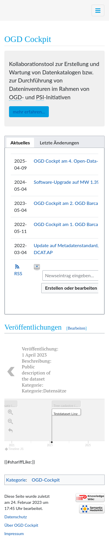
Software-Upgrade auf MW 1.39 (66, 182)
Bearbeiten (76, 328)
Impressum (14, 533)
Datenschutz (15, 516)
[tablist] (54, 142)
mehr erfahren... (29, 111)
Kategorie (16, 479)
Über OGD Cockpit (21, 525)
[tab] (20, 143)
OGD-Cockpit (46, 479)
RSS (18, 273)
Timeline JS (14, 450)
